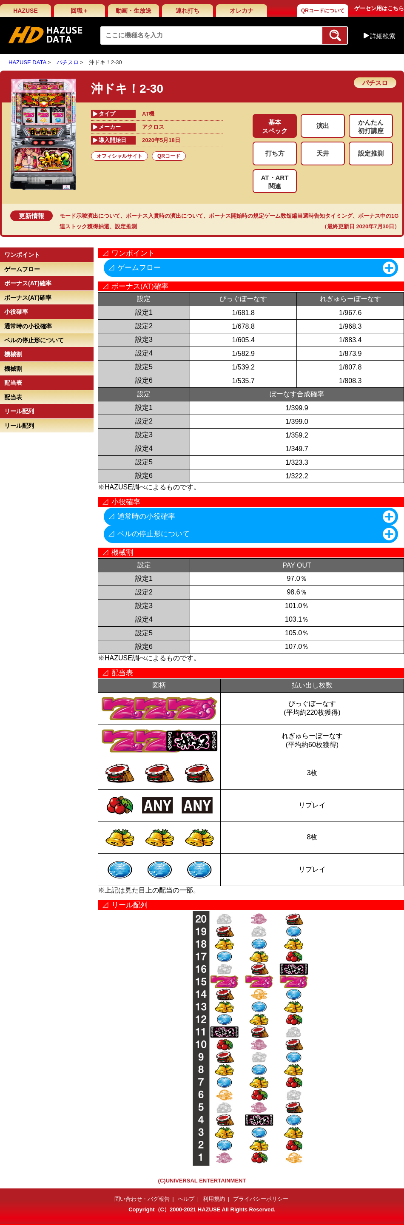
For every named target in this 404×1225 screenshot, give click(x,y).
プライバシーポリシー (260, 1199)
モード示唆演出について (90, 216)
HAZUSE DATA (27, 62)
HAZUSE (25, 10)
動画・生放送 (133, 10)
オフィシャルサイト (119, 156)
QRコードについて (322, 11)
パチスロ (68, 62)
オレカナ (241, 10)
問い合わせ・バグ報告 (142, 1199)
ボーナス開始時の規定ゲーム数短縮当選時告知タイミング (281, 216)
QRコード (168, 156)
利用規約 (214, 1199)
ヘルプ (186, 1199)
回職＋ (79, 10)
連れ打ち (187, 10)
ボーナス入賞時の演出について (164, 216)
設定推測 (126, 226)
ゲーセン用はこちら (379, 8)
